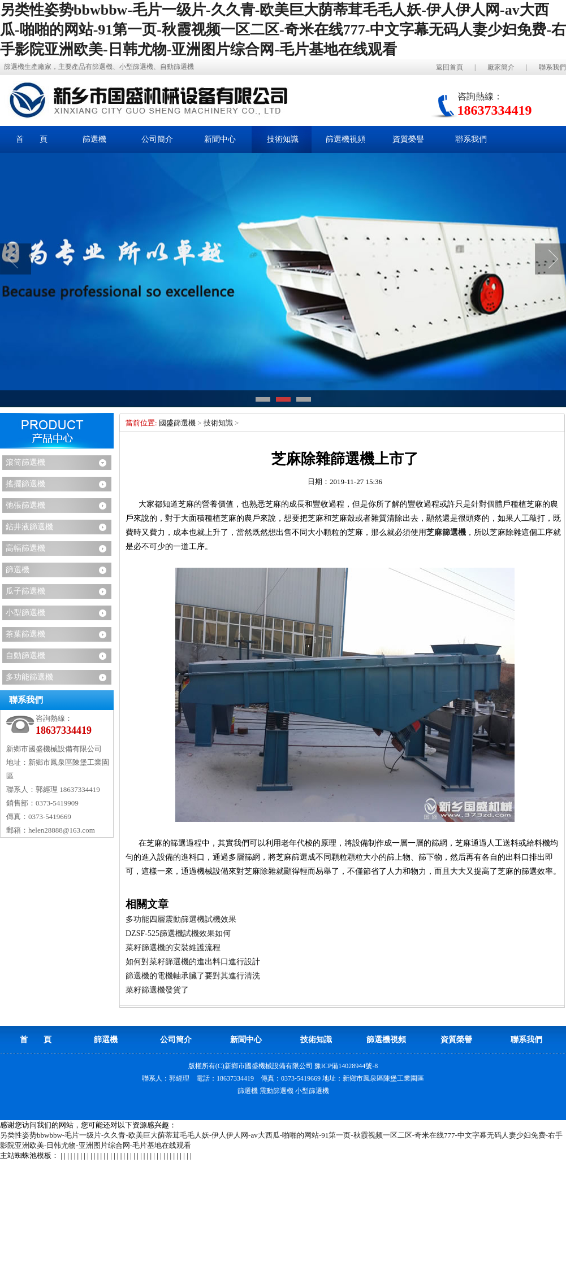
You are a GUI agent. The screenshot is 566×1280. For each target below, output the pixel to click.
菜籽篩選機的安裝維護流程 (173, 947)
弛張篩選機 (25, 505)
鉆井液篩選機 (29, 527)
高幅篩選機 (25, 548)
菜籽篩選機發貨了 (157, 990)
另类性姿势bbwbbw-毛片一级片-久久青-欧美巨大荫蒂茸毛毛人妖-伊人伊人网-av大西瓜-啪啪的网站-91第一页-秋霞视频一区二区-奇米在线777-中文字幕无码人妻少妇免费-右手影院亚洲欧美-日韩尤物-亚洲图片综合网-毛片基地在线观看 (283, 30)
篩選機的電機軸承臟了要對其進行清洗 (193, 976)
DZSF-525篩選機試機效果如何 (178, 933)
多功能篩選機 (29, 677)
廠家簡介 (501, 67)
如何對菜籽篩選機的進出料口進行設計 (193, 961)
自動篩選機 (25, 655)
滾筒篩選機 (25, 462)
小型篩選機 (25, 612)
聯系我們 (552, 67)
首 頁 (31, 139)
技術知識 (218, 423)
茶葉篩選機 (25, 634)
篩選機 (17, 569)
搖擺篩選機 (25, 484)
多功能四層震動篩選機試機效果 (181, 919)
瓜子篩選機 (25, 591)
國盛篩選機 (177, 423)
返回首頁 (449, 67)
